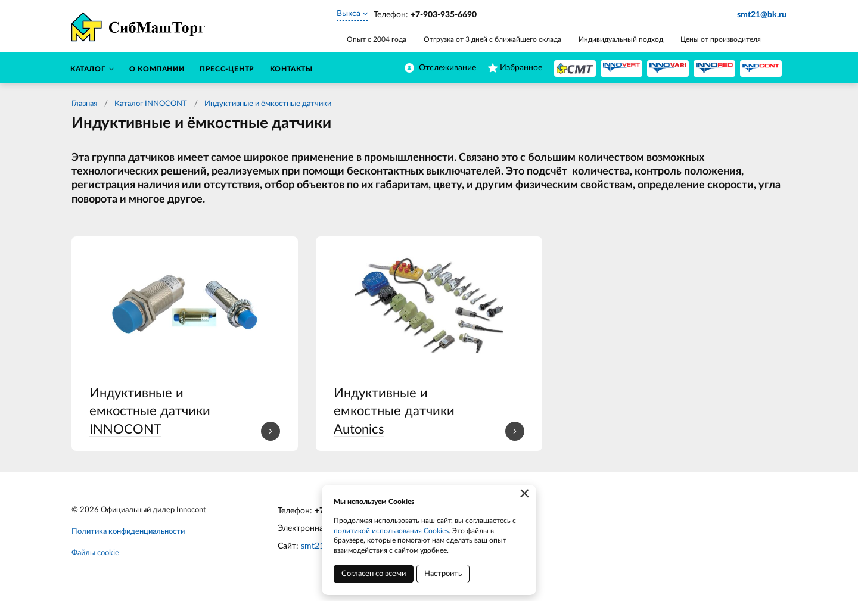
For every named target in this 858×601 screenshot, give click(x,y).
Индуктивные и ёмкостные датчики (267, 104)
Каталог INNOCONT (150, 104)
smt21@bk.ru (761, 15)
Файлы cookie (95, 553)
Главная (84, 104)
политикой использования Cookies (391, 530)
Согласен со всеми (373, 574)
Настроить (443, 574)
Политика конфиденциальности (128, 531)
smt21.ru (317, 546)
